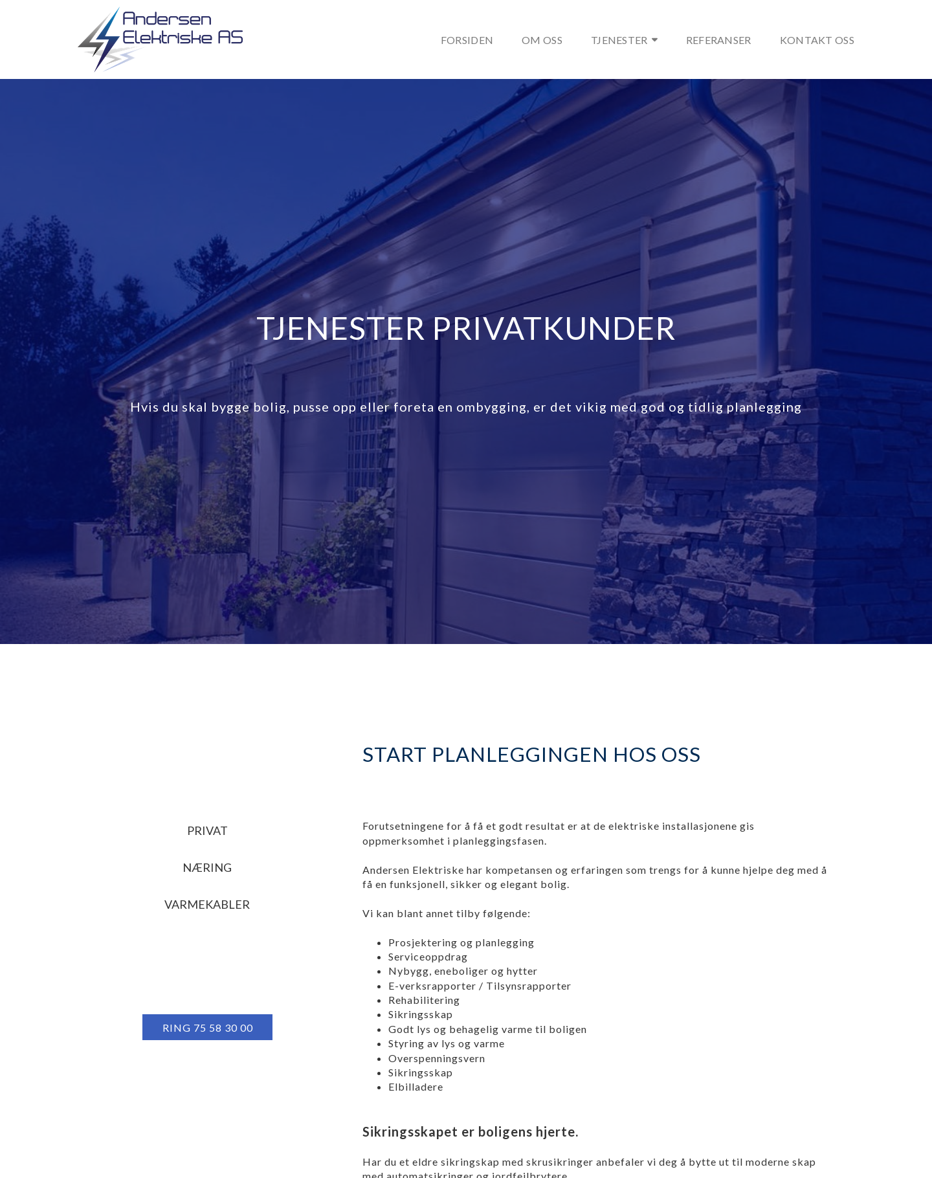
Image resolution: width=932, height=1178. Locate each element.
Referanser (718, 40)
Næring (207, 867)
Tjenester (624, 40)
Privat (207, 830)
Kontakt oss (817, 40)
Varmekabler (207, 904)
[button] (207, 1027)
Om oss (542, 40)
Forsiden (467, 40)
